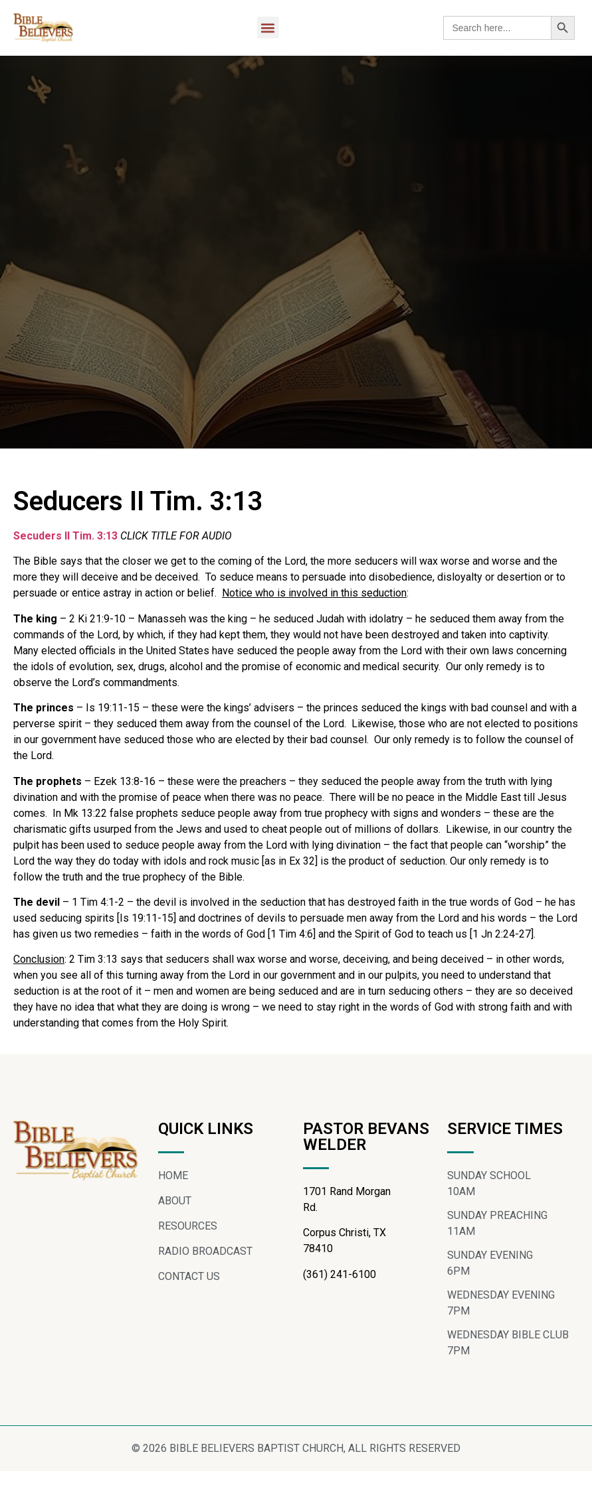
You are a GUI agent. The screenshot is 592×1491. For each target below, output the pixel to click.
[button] (268, 27)
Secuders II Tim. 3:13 (65, 541)
